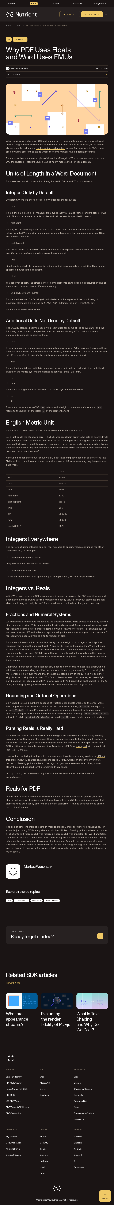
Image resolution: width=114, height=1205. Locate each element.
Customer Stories (83, 1089)
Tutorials (78, 1095)
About (43, 1136)
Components (21, 900)
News (76, 1107)
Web (42, 1076)
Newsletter (79, 1119)
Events (77, 1083)
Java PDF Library (14, 1076)
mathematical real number (50, 148)
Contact (78, 1136)
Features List (80, 1101)
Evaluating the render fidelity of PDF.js (55, 1019)
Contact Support (14, 1155)
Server (43, 1089)
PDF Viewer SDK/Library (17, 1107)
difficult (101, 756)
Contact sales (92, 14)
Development (52, 900)
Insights (36, 900)
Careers (44, 1155)
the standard (31, 437)
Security (44, 1142)
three (104, 348)
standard (45, 249)
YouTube (78, 1148)
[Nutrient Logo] (21, 14)
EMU (48, 303)
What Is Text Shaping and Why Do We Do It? (87, 1022)
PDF (9, 900)
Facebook (79, 1167)
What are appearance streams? (17, 1019)
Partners (44, 1161)
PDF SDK (10, 1095)
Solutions (44, 1095)
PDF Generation (13, 1113)
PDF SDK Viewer (14, 1083)
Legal (42, 1167)
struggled (81, 746)
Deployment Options (84, 1113)
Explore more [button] (15, 983)
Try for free (69, 14)
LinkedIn (78, 1142)
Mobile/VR (45, 1083)
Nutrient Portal (13, 1148)
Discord (78, 1155)
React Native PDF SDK (16, 1089)
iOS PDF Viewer (13, 1101)
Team (43, 1148)
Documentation (13, 1142)
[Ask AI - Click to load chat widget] (105, 1196)
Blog (76, 1076)
